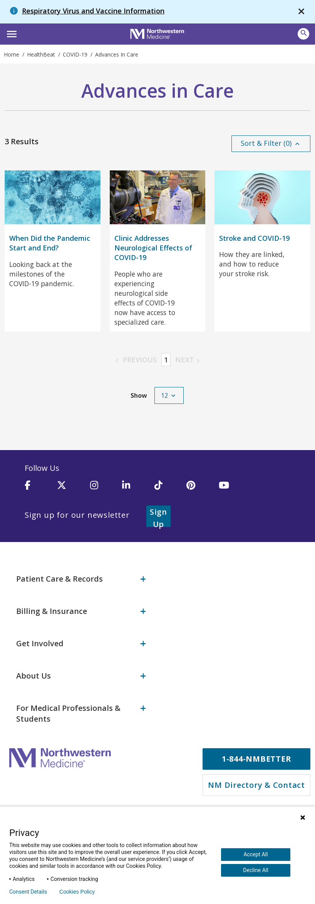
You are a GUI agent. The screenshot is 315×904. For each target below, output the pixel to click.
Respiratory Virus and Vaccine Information (93, 10)
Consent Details (28, 892)
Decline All (255, 870)
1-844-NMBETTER (257, 757)
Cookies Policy (77, 892)
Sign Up (167, 517)
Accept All (255, 854)
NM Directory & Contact (256, 783)
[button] (10, 33)
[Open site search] (303, 34)
